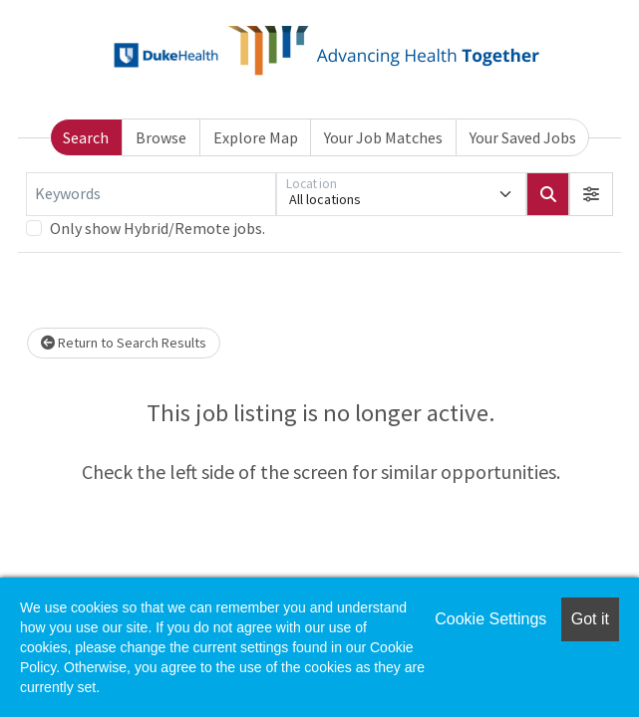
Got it (590, 618)
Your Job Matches (383, 137)
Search (86, 137)
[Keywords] (151, 194)
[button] (591, 194)
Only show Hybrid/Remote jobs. (157, 228)
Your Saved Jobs (523, 137)
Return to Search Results (123, 343)
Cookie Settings (490, 618)
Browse (161, 137)
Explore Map (255, 137)
